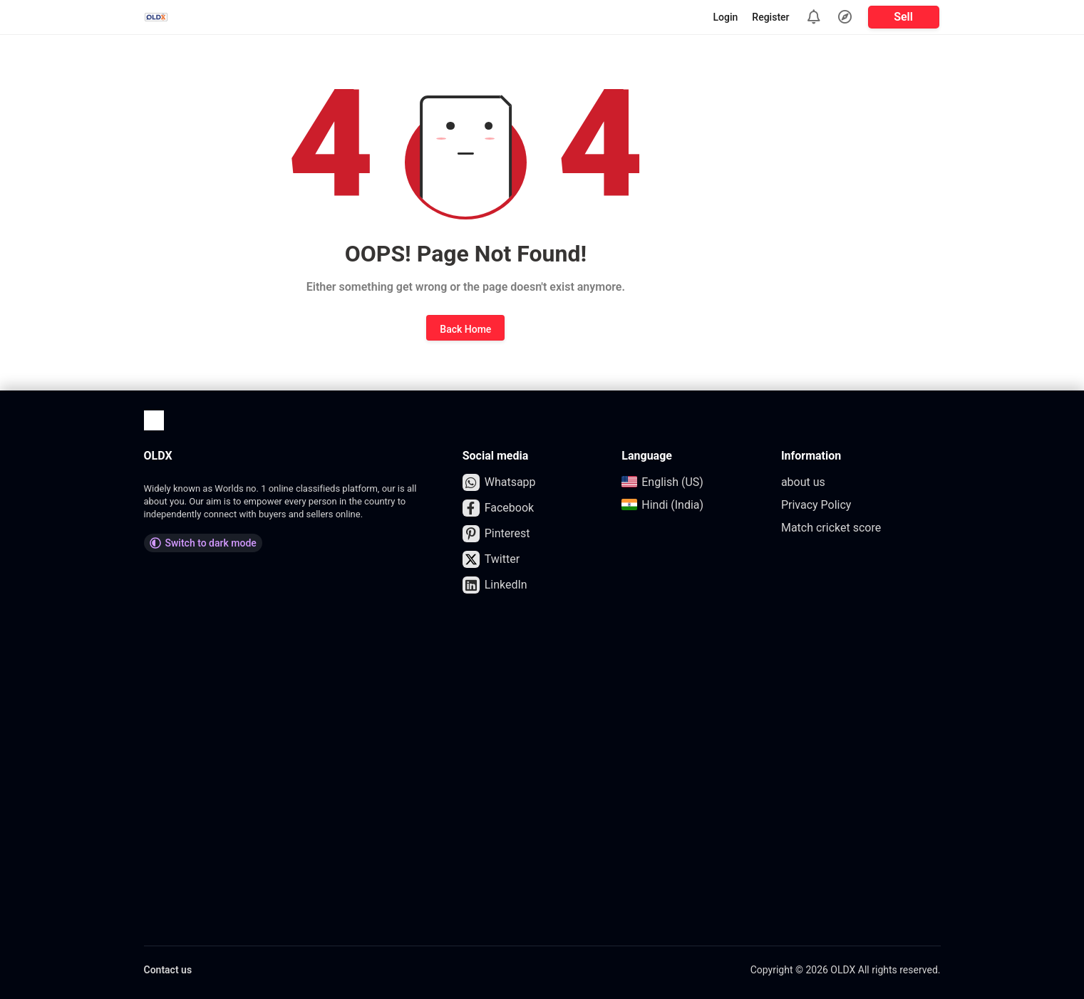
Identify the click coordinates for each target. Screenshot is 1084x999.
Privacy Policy (816, 505)
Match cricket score (831, 527)
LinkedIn (495, 585)
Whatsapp (499, 482)
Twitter (491, 559)
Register (770, 17)
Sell (903, 17)
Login (725, 17)
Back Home (465, 329)
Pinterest (496, 533)
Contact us (168, 969)
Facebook (498, 508)
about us (803, 482)
